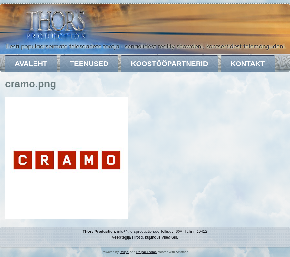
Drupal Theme (146, 252)
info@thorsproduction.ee (138, 231)
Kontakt (248, 64)
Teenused (89, 64)
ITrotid (137, 237)
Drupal (124, 252)
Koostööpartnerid (169, 64)
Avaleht (31, 64)
